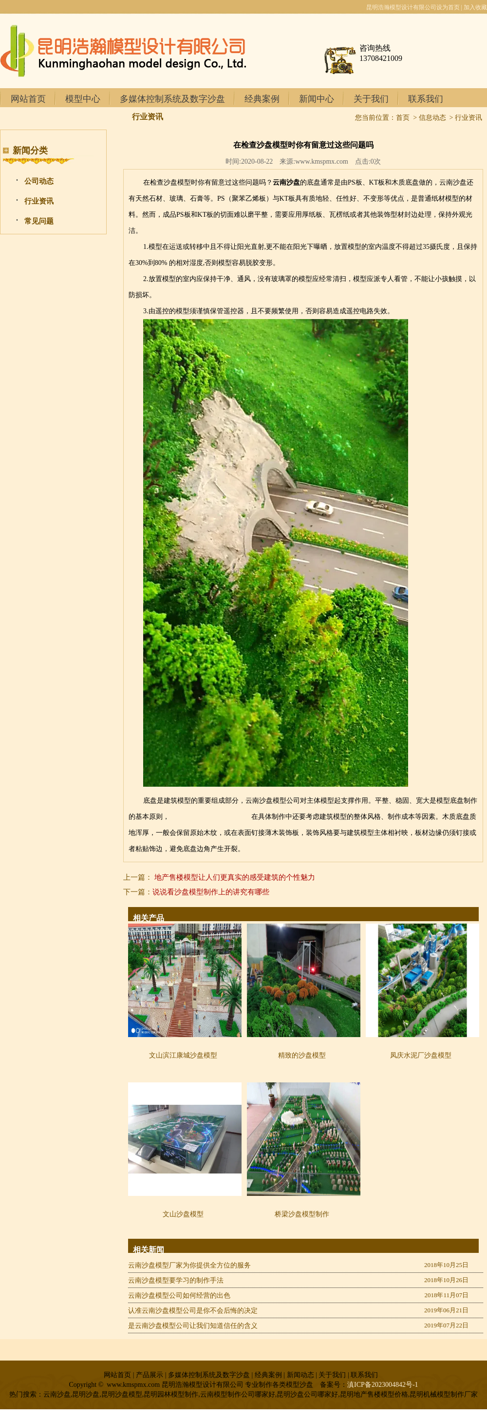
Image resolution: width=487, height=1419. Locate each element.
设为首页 (448, 7)
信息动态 (432, 117)
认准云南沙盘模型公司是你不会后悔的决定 (193, 1310)
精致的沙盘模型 (302, 1055)
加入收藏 (475, 7)
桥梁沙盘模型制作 (302, 1214)
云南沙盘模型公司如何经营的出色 (179, 1295)
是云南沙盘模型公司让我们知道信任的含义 (193, 1325)
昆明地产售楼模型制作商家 (210, 816)
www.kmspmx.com (321, 161)
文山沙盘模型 (183, 1214)
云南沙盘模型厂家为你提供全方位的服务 (189, 1265)
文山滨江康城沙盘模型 (183, 1055)
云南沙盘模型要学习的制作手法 (176, 1280)
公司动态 (39, 181)
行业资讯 (39, 201)
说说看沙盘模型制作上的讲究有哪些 (210, 892)
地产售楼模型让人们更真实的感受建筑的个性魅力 (234, 877)
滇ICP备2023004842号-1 (382, 1384)
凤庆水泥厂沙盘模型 (420, 1055)
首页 (403, 117)
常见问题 (39, 221)
